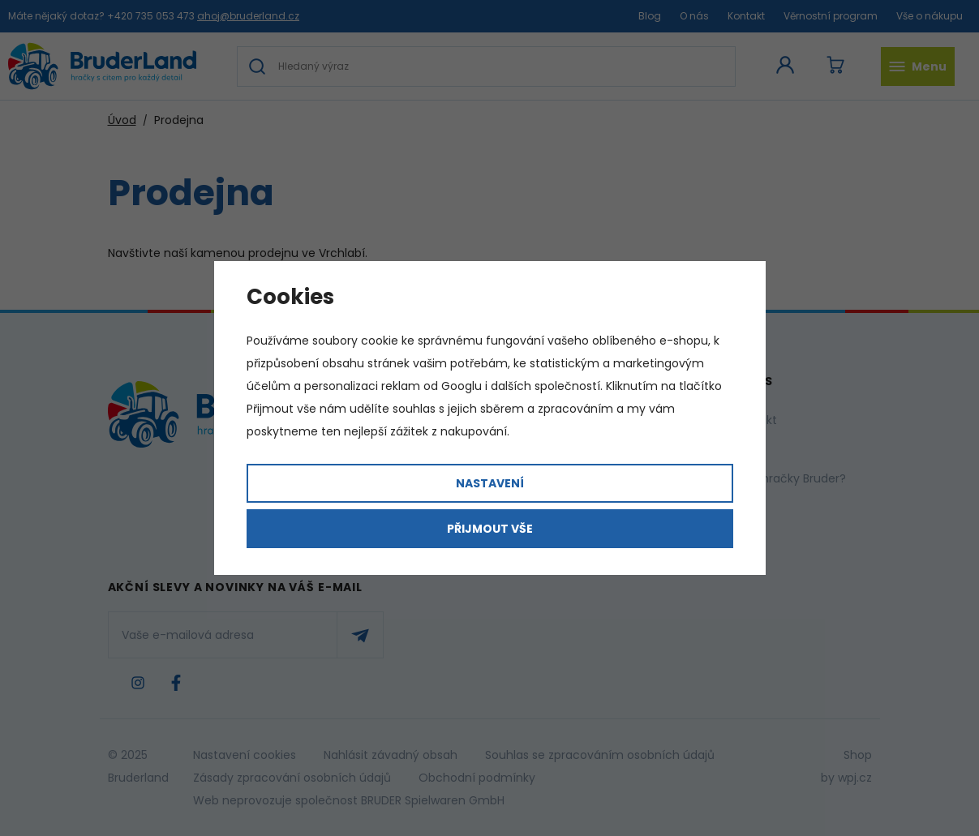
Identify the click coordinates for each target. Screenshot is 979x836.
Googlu (461, 386)
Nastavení (490, 483)
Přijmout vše (490, 529)
